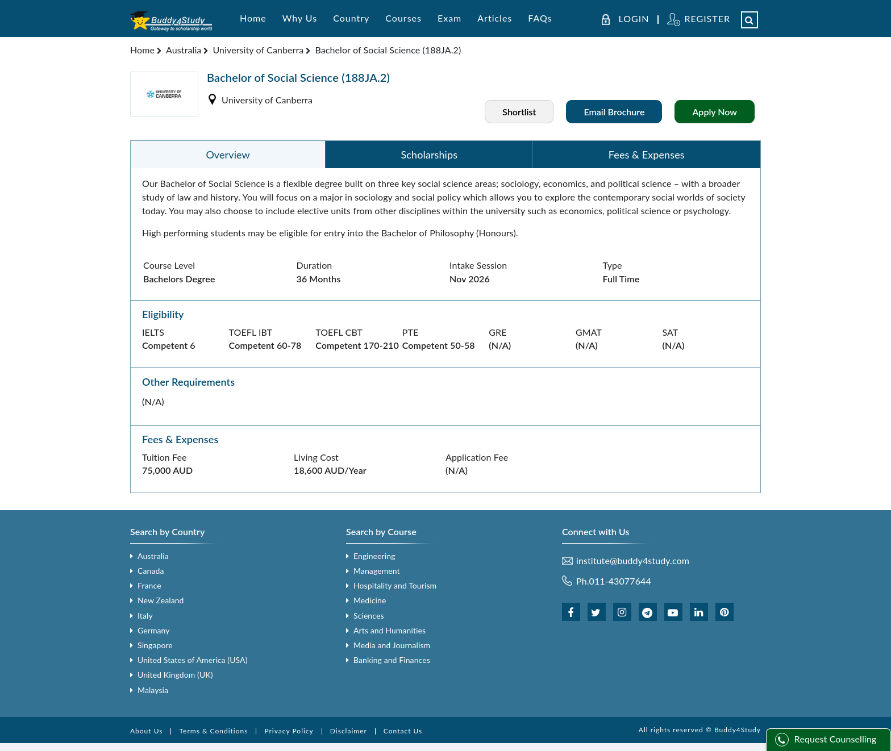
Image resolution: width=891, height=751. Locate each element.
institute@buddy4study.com (632, 560)
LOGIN (634, 18)
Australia (183, 49)
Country (351, 17)
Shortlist (519, 111)
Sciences (368, 615)
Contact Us (403, 731)
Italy (145, 615)
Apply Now (714, 111)
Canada (151, 570)
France (149, 585)
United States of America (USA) (193, 660)
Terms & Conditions (213, 731)
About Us (146, 731)
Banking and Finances (391, 660)
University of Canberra (258, 49)
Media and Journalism (391, 645)
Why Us (299, 17)
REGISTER (707, 18)
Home (253, 17)
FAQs (540, 17)
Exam (449, 17)
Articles (494, 17)
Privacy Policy (288, 731)
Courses (403, 17)
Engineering (374, 556)
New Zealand (161, 600)
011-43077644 (620, 580)
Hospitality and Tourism (394, 585)
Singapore (155, 645)
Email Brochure (614, 111)
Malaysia (153, 690)
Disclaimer (348, 731)
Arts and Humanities (389, 630)
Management (376, 570)
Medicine (369, 600)
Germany (154, 630)
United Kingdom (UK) (175, 674)
